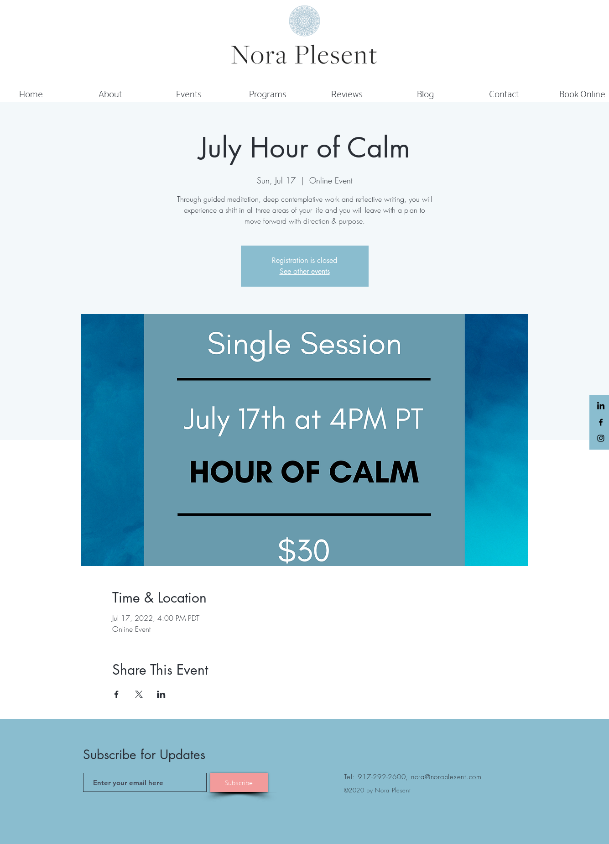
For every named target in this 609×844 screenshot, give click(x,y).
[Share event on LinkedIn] (161, 694)
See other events (305, 271)
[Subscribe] (239, 782)
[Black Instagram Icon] (600, 438)
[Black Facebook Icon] (600, 422)
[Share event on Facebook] (116, 694)
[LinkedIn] (600, 406)
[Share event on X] (139, 694)
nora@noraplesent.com (446, 776)
